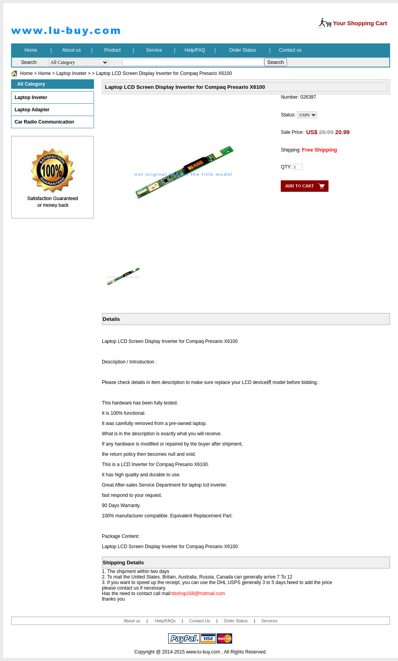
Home (26, 73)
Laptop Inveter (71, 73)
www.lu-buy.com (203, 652)
